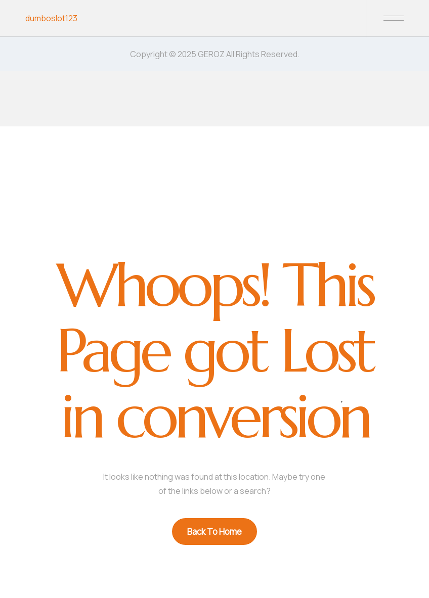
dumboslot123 (51, 18)
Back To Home (214, 531)
